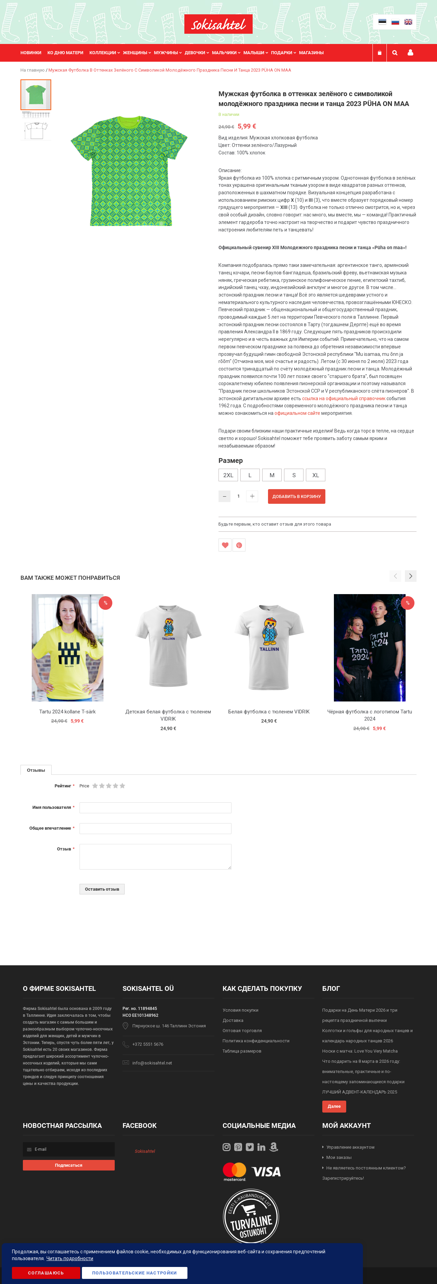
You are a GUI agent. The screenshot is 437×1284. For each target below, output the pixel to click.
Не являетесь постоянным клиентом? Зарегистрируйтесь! (364, 1173)
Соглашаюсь (46, 1272)
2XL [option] (228, 475)
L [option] (250, 475)
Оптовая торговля (242, 1030)
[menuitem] (33, 53)
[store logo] (218, 24)
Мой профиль (410, 52)
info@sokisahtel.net (152, 1063)
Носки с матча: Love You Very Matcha (360, 1051)
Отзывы (36, 770)
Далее (334, 1106)
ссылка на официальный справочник (343, 398)
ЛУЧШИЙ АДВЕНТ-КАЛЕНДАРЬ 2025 (359, 1091)
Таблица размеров (242, 1051)
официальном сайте (297, 413)
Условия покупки (240, 1010)
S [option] (294, 475)
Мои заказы (339, 1157)
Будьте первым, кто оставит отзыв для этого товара (274, 524)
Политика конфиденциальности (256, 1040)
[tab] (36, 770)
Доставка (233, 1020)
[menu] (175, 53)
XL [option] (315, 475)
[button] (35, 125)
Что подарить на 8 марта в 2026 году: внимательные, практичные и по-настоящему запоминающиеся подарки (363, 1071)
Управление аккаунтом (350, 1147)
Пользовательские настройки (134, 1272)
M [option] (272, 475)
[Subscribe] (69, 1165)
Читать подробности (69, 1258)
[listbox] (317, 476)
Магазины (311, 52)
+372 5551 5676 (147, 1044)
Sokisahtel (145, 1151)
